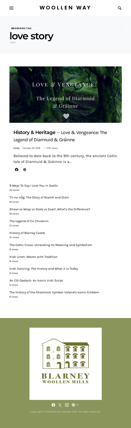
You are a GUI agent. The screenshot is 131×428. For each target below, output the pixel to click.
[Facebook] (53, 405)
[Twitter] (60, 405)
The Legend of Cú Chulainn (29, 221)
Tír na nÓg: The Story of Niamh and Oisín (39, 197)
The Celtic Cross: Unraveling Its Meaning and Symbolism (50, 245)
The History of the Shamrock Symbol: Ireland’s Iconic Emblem (54, 292)
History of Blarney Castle (27, 233)
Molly (16, 148)
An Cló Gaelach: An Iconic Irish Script (36, 280)
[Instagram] (67, 405)
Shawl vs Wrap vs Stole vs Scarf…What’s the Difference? (49, 209)
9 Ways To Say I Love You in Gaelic (33, 185)
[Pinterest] (75, 405)
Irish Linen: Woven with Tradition (33, 257)
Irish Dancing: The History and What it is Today (43, 268)
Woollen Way (65, 8)
